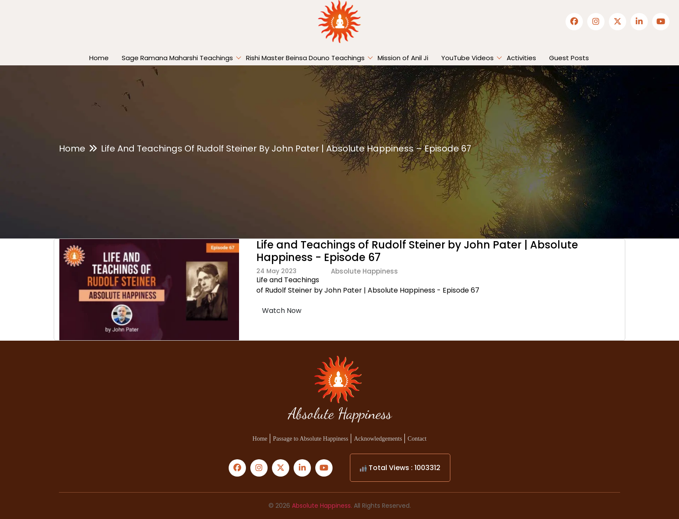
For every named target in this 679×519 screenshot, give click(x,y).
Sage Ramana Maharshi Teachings (177, 57)
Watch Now (281, 311)
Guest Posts (569, 57)
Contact (417, 438)
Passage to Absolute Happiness (310, 438)
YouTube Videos (467, 57)
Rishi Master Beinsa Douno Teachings (305, 57)
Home (99, 57)
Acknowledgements (378, 438)
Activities (521, 57)
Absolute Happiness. (322, 505)
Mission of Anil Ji (403, 57)
